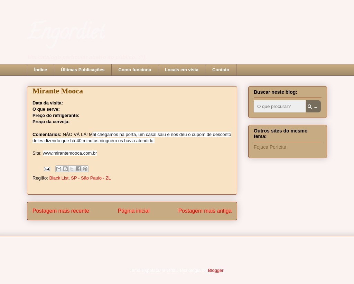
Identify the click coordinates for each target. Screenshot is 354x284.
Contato (220, 69)
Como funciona (135, 69)
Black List (58, 178)
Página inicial (134, 211)
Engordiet (65, 34)
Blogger (215, 270)
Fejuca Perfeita (270, 147)
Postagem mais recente (60, 211)
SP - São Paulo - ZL (91, 178)
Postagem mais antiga (205, 211)
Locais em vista (181, 69)
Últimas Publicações (82, 69)
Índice (40, 69)
